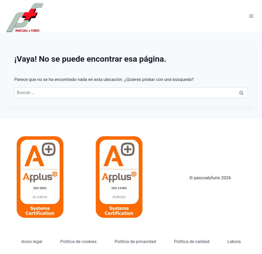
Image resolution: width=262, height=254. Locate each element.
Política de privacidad (135, 241)
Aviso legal (31, 241)
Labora (234, 241)
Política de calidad (191, 241)
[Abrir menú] (251, 16)
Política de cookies (78, 241)
